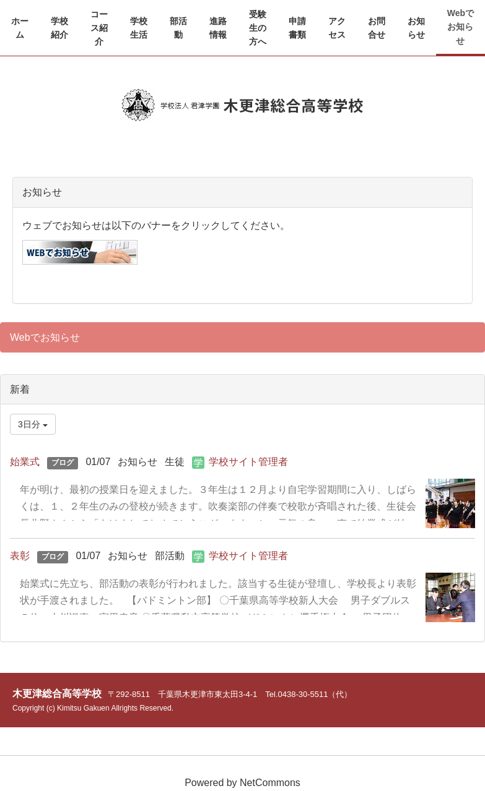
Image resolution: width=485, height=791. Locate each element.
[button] (59, 28)
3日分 (33, 424)
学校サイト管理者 (248, 461)
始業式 (25, 461)
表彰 (20, 555)
